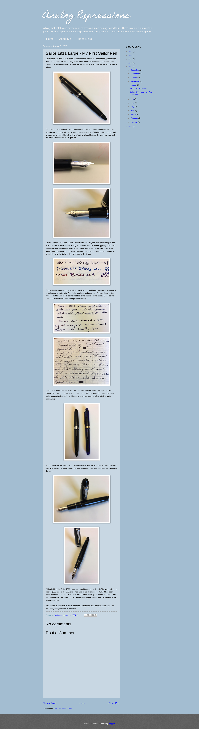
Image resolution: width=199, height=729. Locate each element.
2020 (131, 55)
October (134, 77)
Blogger (112, 724)
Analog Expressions (86, 16)
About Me (65, 38)
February (134, 118)
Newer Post (49, 703)
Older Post (114, 703)
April (133, 111)
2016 (131, 127)
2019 (131, 59)
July (132, 99)
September (135, 81)
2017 (131, 67)
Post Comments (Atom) (63, 709)
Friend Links (84, 38)
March (133, 114)
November (135, 74)
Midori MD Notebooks (138, 88)
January (134, 122)
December (135, 70)
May (132, 107)
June (133, 103)
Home (49, 38)
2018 (131, 63)
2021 (131, 51)
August (134, 85)
